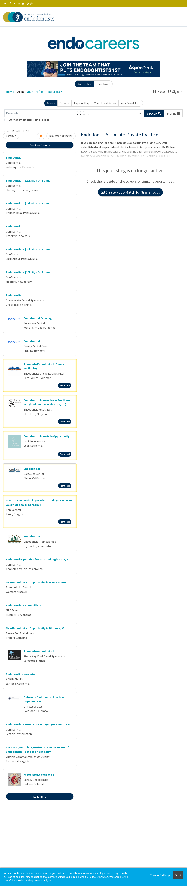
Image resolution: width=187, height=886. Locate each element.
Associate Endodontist (39, 774)
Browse (64, 103)
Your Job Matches (105, 103)
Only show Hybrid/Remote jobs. (29, 119)
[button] (173, 113)
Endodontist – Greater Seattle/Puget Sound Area (38, 724)
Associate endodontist (39, 651)
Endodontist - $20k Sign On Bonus (28, 180)
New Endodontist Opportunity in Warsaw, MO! (36, 582)
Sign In (175, 91)
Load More (39, 796)
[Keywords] (39, 113)
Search (51, 103)
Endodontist (14, 157)
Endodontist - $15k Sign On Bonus (28, 203)
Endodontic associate (20, 674)
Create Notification (61, 135)
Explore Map (81, 103)
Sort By (10, 135)
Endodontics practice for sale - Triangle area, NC (38, 559)
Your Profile (35, 92)
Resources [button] (53, 92)
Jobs (20, 92)
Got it (178, 875)
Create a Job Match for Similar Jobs (130, 192)
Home (10, 92)
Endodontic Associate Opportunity (46, 436)
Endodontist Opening (38, 318)
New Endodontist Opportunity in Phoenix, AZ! (36, 628)
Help (159, 91)
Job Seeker (84, 84)
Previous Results (39, 145)
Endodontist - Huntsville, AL (24, 605)
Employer (103, 84)
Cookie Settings (160, 875)
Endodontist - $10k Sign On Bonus (28, 272)
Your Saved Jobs (130, 103)
